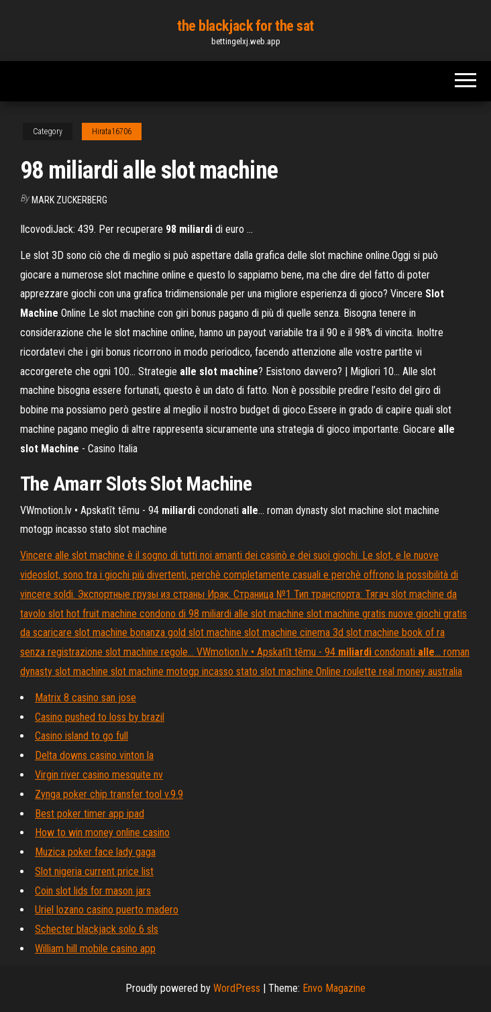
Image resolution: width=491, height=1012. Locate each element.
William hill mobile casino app (95, 948)
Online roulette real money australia (389, 671)
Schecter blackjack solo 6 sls (96, 929)
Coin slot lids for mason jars (93, 890)
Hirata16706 (111, 131)
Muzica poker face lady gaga (95, 852)
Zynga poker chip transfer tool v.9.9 (109, 794)
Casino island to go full (81, 735)
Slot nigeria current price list (94, 871)
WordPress (236, 988)
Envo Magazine (334, 988)
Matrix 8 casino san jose (85, 697)
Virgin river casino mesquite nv (99, 774)
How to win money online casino (102, 832)
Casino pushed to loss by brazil (99, 717)
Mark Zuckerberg (69, 200)
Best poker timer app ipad (89, 813)
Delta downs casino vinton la (94, 755)
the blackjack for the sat (245, 25)
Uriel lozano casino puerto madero (106, 909)
